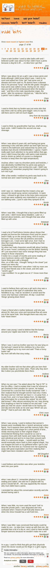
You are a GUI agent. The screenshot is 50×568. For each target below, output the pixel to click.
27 (39, 51)
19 (7, 51)
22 (19, 51)
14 (30, 49)
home (16, 18)
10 (14, 49)
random (43, 23)
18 (46, 49)
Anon (46, 133)
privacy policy (42, 566)
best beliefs (28, 23)
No (31, 561)
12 (22, 49)
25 (31, 51)
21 (15, 51)
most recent (11, 42)
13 (26, 49)
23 (23, 51)
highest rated (24, 42)
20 (11, 51)
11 (18, 49)
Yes (22, 561)
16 (38, 49)
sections (5, 18)
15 (34, 49)
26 (35, 51)
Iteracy (24, 566)
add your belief (31, 18)
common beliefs (9, 23)
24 (27, 51)
